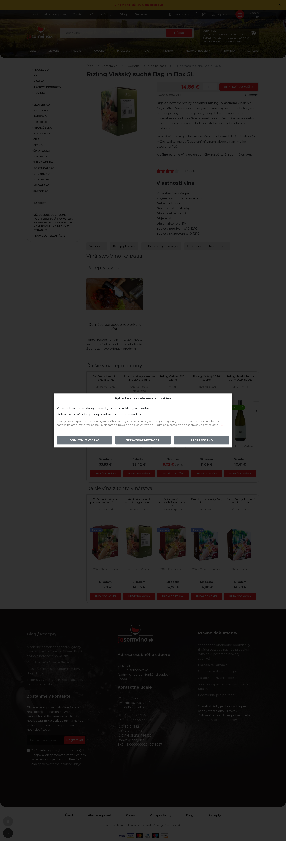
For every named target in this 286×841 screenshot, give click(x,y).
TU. (221, 425)
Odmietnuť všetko (85, 440)
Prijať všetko (201, 440)
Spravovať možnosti (143, 440)
